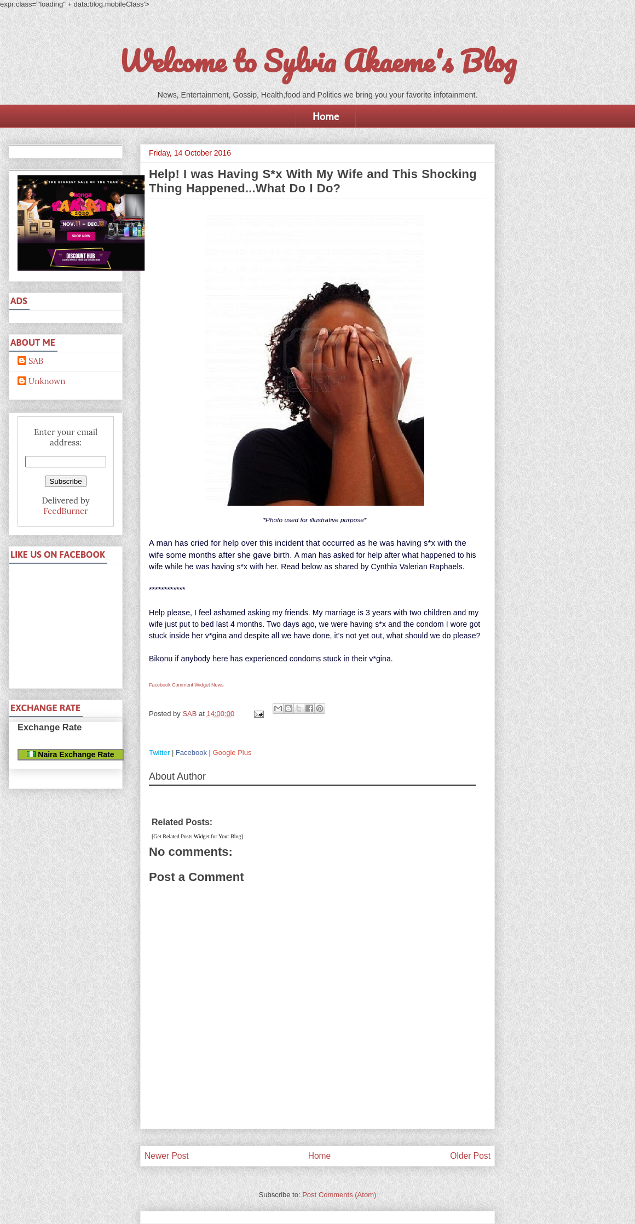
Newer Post (167, 1155)
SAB (35, 361)
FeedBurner (65, 511)
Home (326, 116)
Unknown (46, 381)
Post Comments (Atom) (339, 1195)
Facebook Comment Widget (179, 685)
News (217, 685)
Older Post (470, 1155)
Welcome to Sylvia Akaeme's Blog (317, 61)
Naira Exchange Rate (70, 754)
